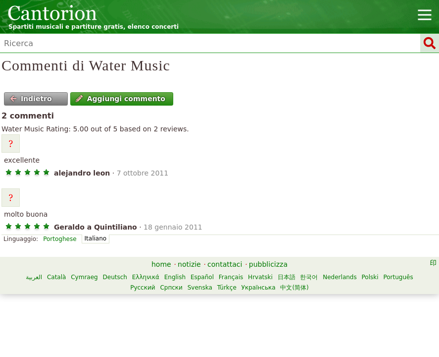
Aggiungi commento (120, 99)
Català (56, 277)
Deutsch (115, 277)
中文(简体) (294, 287)
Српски (171, 287)
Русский (142, 287)
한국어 (309, 277)
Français (231, 277)
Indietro (31, 99)
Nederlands (339, 277)
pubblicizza (268, 264)
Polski (370, 277)
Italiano (96, 238)
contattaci (224, 264)
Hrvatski (260, 277)
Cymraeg (84, 277)
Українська (259, 287)
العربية (34, 277)
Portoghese (59, 239)
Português (398, 277)
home (161, 264)
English (175, 277)
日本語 (286, 277)
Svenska (200, 287)
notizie (189, 264)
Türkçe (227, 287)
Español (202, 277)
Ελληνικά (145, 277)
